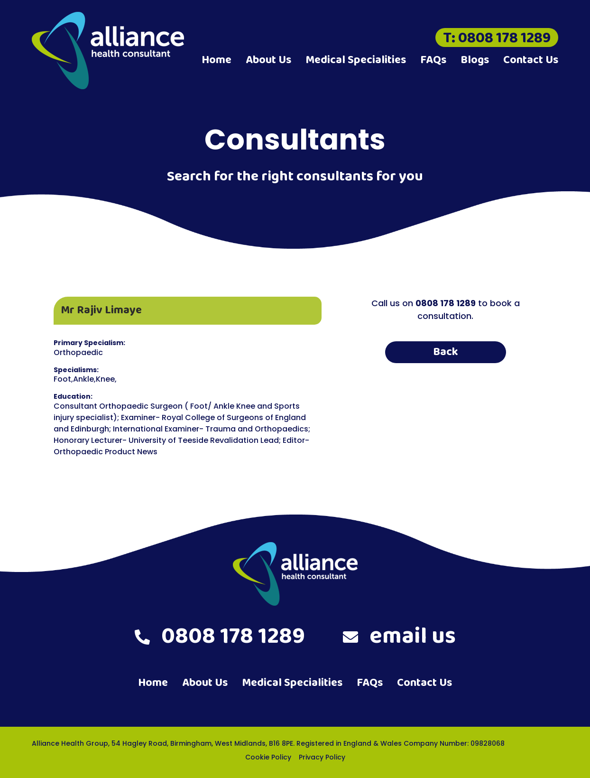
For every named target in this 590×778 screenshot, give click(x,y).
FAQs (433, 60)
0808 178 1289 (220, 636)
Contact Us (530, 60)
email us (399, 636)
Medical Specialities (355, 60)
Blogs (475, 60)
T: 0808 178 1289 (497, 37)
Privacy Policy (322, 757)
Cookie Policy (268, 757)
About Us (268, 60)
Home (216, 60)
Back (445, 352)
